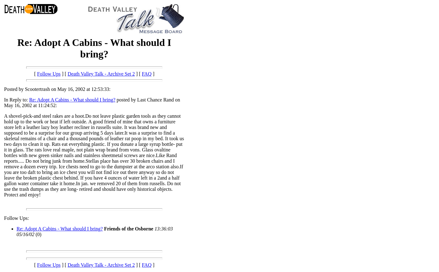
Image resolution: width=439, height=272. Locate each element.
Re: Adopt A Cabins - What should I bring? (72, 99)
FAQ (146, 74)
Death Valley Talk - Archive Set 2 (101, 74)
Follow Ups (49, 74)
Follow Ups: (16, 218)
